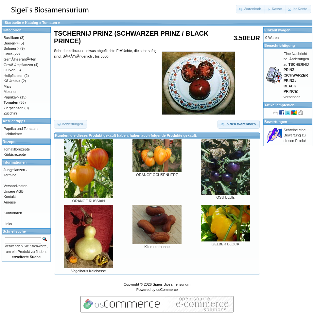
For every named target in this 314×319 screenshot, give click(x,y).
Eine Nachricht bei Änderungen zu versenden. (296, 75)
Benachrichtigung (279, 45)
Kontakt (10, 197)
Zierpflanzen (14, 108)
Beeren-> (11, 43)
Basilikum (11, 38)
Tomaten (49, 23)
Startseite (13, 23)
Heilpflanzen (14, 76)
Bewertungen (275, 122)
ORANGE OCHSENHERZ (157, 175)
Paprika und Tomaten (21, 129)
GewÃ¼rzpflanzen (18, 65)
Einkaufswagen (277, 30)
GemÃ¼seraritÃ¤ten (20, 59)
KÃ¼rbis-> (12, 81)
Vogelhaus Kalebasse (88, 271)
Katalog (31, 23)
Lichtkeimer (13, 134)
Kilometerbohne (156, 247)
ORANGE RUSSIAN (88, 201)
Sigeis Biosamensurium (171, 284)
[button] (250, 9)
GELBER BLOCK (225, 244)
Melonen (10, 92)
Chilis (8, 54)
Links (8, 224)
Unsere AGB (14, 191)
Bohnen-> (11, 48)
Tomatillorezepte (17, 149)
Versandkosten (15, 186)
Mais (7, 86)
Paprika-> (11, 97)
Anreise (10, 202)
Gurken (9, 70)
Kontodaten (13, 213)
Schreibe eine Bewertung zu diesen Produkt (295, 135)
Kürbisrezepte (15, 154)
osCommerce (167, 290)
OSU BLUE (226, 197)
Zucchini (10, 113)
